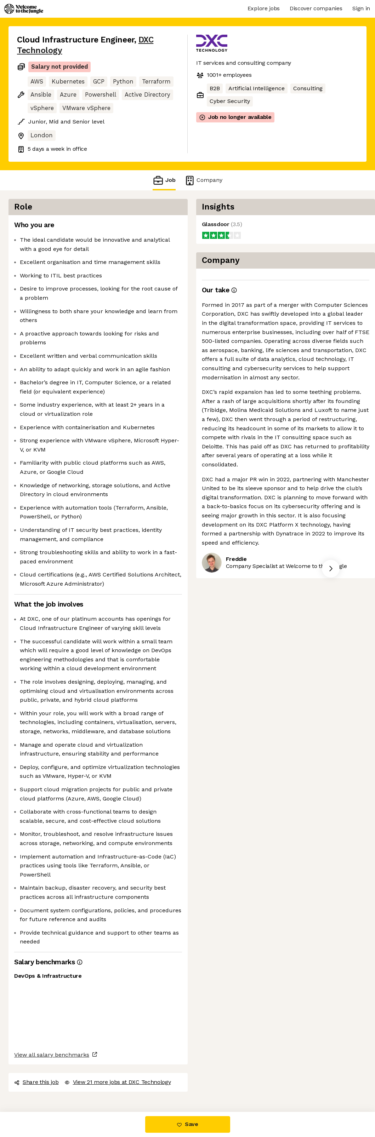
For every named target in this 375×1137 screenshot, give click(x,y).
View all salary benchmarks (51, 1054)
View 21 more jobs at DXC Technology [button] (117, 1082)
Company (203, 180)
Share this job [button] (36, 1082)
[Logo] (23, 9)
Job (164, 180)
